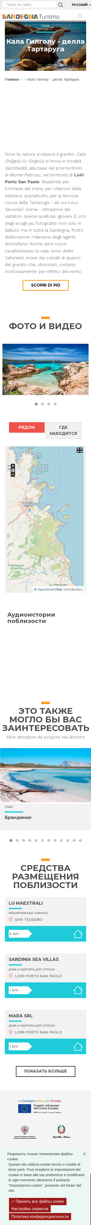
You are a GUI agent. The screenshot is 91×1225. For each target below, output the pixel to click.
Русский (80, 5)
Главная (12, 79)
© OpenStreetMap (48, 589)
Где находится (63, 430)
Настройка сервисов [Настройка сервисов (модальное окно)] (29, 1209)
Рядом (27, 427)
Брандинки (18, 817)
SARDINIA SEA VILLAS (34, 959)
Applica (60, 5)
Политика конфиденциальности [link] (40, 1216)
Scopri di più (45, 285)
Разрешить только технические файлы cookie (49, 1156)
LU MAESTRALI (26, 903)
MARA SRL (21, 1016)
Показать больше (45, 1071)
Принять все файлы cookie (37, 1201)
